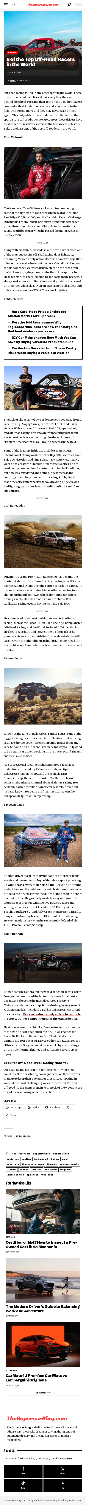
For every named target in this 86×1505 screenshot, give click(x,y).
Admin (12, 80)
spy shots (32, 1174)
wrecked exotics (69, 1164)
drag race (65, 1169)
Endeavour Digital (50, 1500)
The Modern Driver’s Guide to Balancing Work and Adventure (43, 1308)
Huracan (52, 1164)
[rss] (62, 1485)
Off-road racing (23, 1136)
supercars (13, 1164)
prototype (13, 1159)
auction (26, 1159)
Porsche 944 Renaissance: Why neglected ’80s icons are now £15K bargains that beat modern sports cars (42, 326)
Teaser (23, 1169)
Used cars (10, 1237)
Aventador (47, 1174)
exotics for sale (21, 1153)
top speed (51, 1169)
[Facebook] (23, 1471)
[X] (62, 1471)
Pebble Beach (61, 1153)
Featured (12, 52)
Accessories (11, 1370)
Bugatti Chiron (41, 1153)
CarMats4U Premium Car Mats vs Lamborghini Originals (36, 1377)
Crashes (12, 1169)
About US (9, 1450)
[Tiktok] (23, 1485)
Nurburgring (41, 1159)
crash (65, 1159)
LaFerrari (36, 1169)
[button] (7, 4)
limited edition (15, 1174)
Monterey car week (33, 1164)
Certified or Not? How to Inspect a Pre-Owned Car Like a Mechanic (41, 1244)
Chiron (55, 1159)
